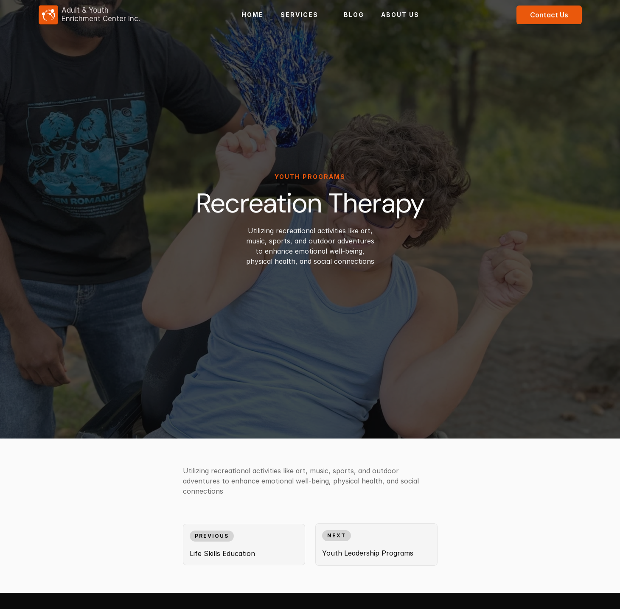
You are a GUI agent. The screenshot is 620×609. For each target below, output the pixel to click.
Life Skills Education (222, 553)
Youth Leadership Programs (367, 553)
